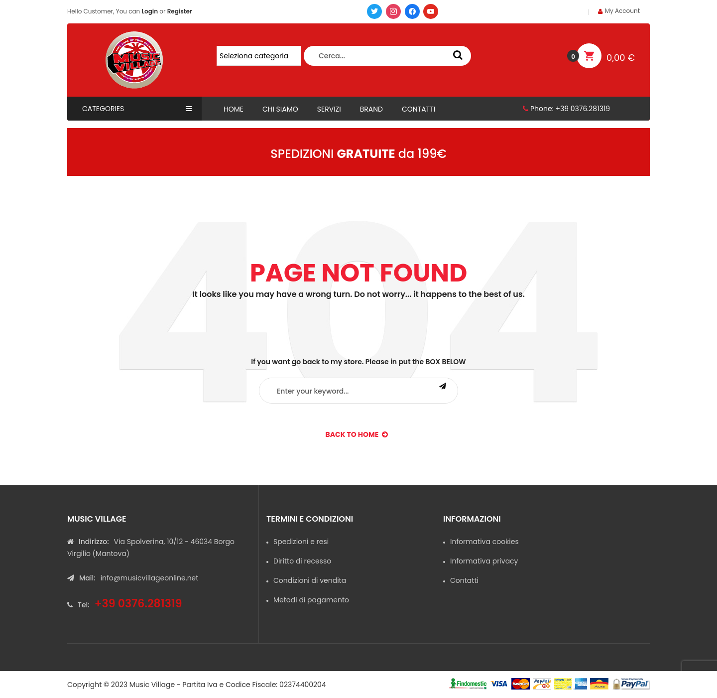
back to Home (357, 434)
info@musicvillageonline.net (150, 578)
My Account (622, 10)
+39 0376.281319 (582, 109)
